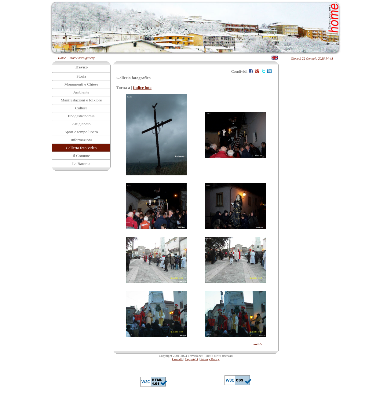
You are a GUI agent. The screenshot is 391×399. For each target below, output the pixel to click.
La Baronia (81, 163)
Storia (81, 76)
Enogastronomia (81, 116)
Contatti (177, 359)
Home (62, 58)
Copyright (191, 359)
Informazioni (81, 139)
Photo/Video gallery (81, 58)
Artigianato (81, 124)
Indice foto (142, 87)
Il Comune (81, 155)
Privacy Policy (209, 359)
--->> (258, 344)
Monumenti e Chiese (81, 84)
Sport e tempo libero (81, 132)
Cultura (81, 108)
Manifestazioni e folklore (81, 100)
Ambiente (81, 92)
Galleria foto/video (81, 147)
